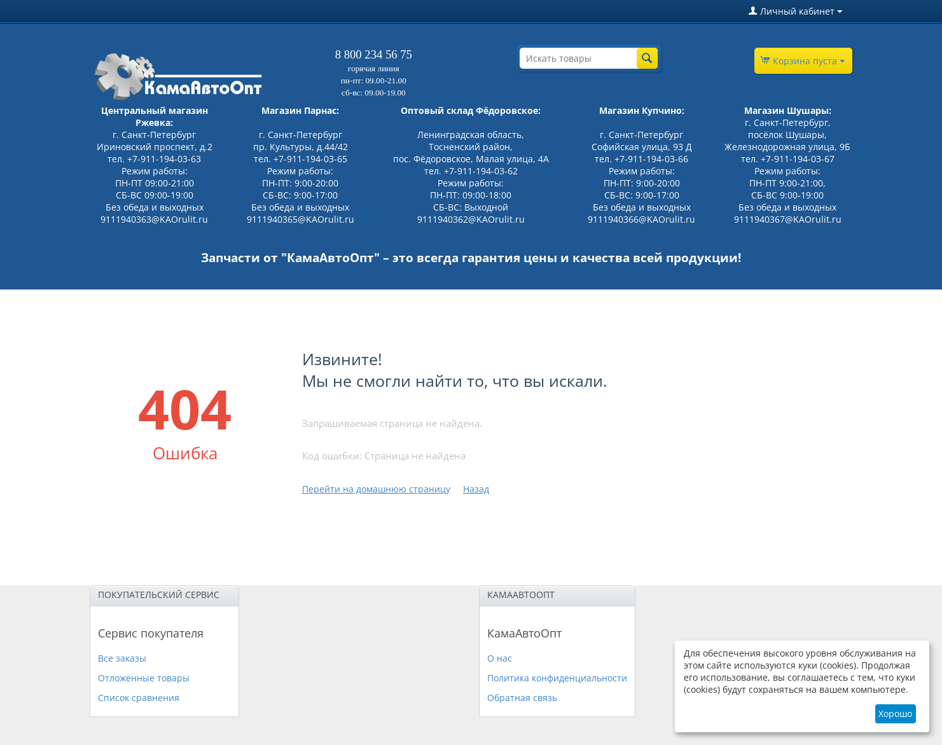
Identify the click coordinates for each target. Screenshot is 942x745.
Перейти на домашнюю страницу (376, 489)
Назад (476, 489)
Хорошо (895, 713)
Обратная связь (522, 698)
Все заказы (122, 658)
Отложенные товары (144, 678)
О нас (499, 658)
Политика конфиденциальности (557, 678)
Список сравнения (138, 698)
